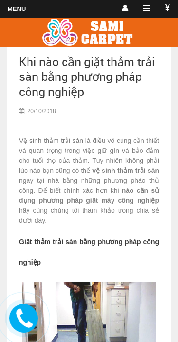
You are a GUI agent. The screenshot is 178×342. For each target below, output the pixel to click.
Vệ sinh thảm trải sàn (51, 140)
